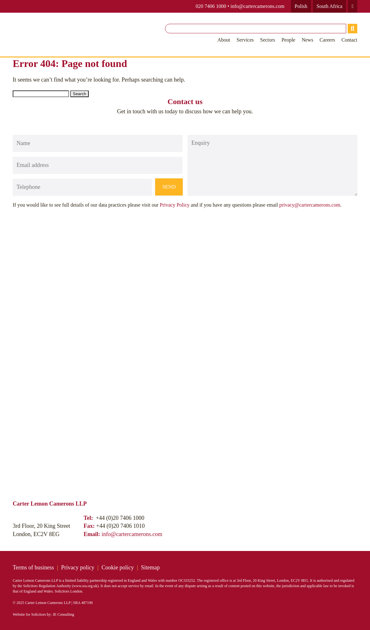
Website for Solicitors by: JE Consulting (43, 614)
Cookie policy (117, 567)
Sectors (267, 40)
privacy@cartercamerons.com (309, 205)
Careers (327, 40)
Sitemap (150, 567)
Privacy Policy (175, 205)
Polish (301, 6)
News (307, 40)
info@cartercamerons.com (257, 6)
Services (245, 40)
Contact (349, 40)
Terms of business (33, 567)
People (288, 40)
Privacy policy (77, 567)
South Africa (329, 6)
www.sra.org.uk (85, 586)
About (223, 40)
